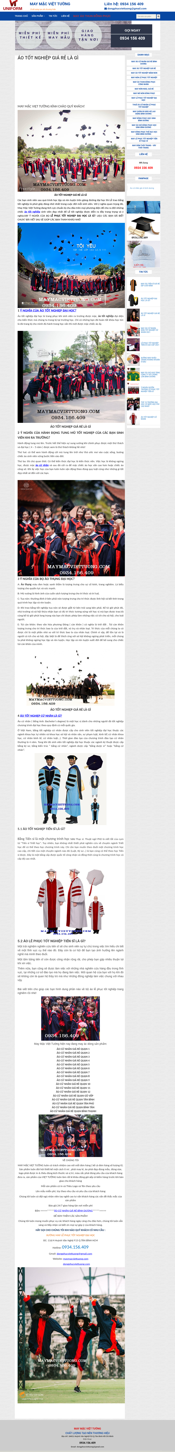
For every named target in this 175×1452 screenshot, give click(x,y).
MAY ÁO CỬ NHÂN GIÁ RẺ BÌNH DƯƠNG (144, 63)
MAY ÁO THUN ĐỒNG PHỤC (92, 16)
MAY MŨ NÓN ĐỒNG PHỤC (144, 93)
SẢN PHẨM (38, 16)
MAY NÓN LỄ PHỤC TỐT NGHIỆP (144, 77)
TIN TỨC (53, 16)
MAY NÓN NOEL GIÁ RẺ (144, 89)
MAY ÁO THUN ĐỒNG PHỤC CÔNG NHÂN (144, 83)
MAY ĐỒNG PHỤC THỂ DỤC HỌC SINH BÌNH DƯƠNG (144, 133)
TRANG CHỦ (21, 16)
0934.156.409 (87, 1442)
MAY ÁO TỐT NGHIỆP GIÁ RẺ (144, 68)
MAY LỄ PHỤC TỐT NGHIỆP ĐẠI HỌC (144, 99)
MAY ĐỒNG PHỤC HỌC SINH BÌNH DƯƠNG (144, 119)
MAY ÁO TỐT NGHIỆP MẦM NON (144, 73)
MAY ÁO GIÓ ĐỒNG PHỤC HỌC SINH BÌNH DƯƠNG (144, 126)
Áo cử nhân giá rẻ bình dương (142, 188)
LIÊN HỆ (65, 16)
